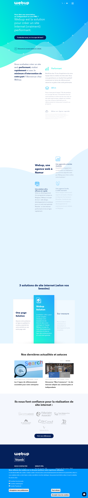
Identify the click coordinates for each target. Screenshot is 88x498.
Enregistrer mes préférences (19, 490)
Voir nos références (44, 436)
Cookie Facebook (15, 486)
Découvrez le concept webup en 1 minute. (29, 48)
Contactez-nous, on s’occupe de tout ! (30, 37)
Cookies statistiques (16, 483)
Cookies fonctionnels (16, 481)
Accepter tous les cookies (60, 495)
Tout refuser (56, 490)
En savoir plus (13, 477)
